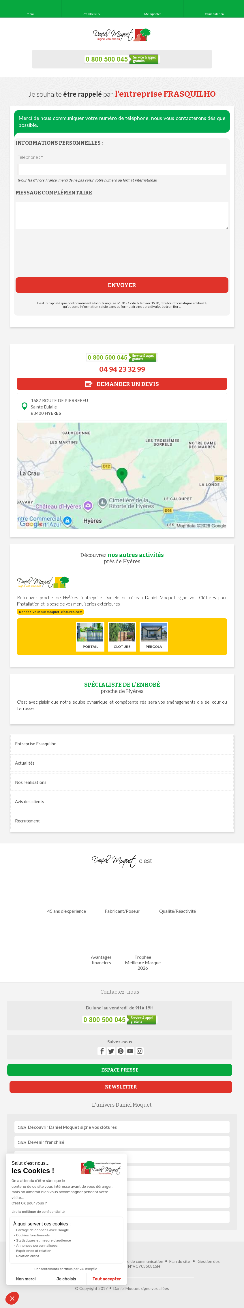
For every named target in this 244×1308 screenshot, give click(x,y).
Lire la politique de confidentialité (38, 1212)
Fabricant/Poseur (122, 894)
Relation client (27, 1256)
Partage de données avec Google (42, 1230)
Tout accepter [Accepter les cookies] (107, 1279)
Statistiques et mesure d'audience (43, 1240)
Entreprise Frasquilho (36, 743)
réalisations (30, 782)
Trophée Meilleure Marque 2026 (143, 945)
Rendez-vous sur (50, 612)
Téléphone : (30, 157)
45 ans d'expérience (66, 894)
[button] (12, 1298)
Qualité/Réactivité (177, 894)
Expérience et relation (33, 1251)
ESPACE (119, 1070)
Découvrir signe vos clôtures (72, 1127)
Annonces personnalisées (36, 1246)
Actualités (25, 762)
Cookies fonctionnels (33, 1235)
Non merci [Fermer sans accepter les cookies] (25, 1279)
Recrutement (27, 820)
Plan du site (179, 1261)
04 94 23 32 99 (122, 369)
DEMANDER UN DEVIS (122, 384)
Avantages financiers (101, 942)
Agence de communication (139, 1261)
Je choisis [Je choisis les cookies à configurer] (66, 1279)
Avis (29, 801)
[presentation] (122, 257)
